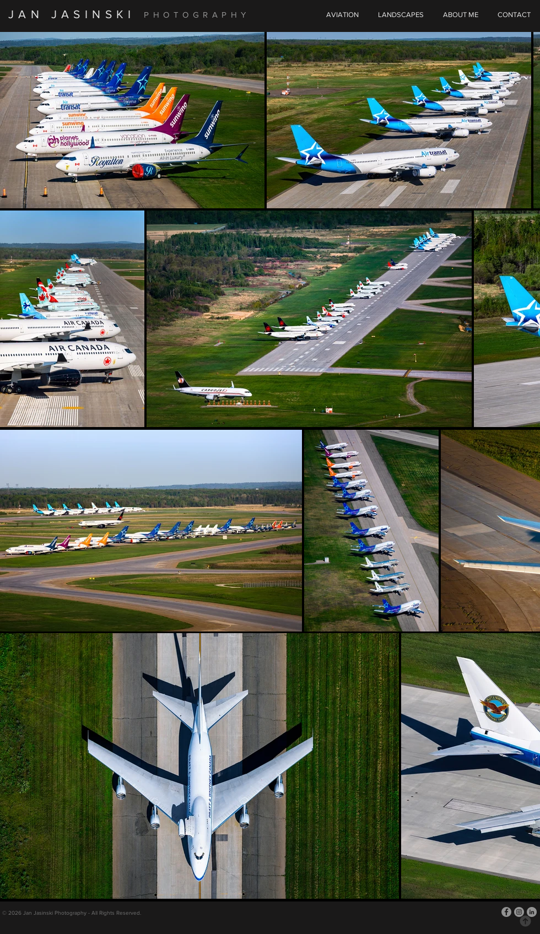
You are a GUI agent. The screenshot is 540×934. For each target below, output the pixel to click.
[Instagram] (519, 912)
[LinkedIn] (532, 912)
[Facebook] (506, 912)
